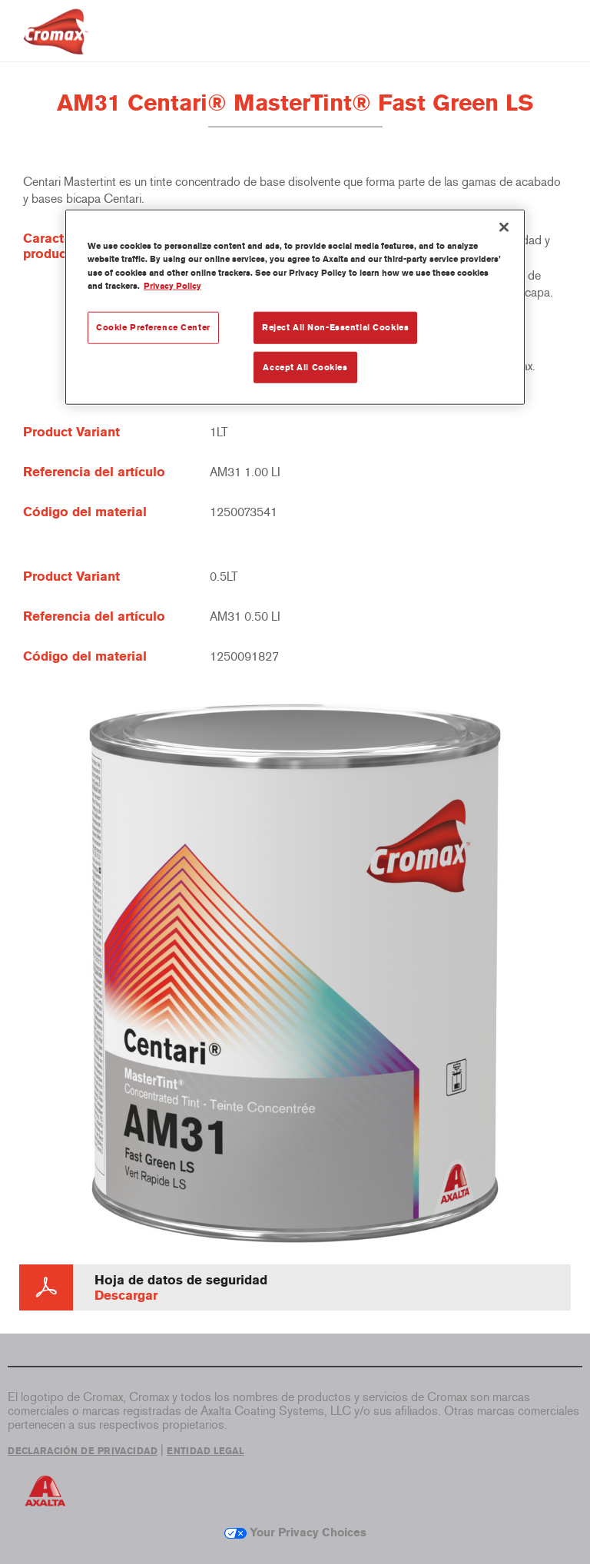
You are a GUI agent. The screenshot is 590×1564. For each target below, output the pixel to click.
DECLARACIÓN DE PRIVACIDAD (82, 1451)
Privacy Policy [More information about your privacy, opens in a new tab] (172, 285)
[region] (295, 307)
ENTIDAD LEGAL (205, 1451)
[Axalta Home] (55, 43)
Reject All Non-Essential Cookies (335, 326)
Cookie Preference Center (153, 326)
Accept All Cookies (305, 366)
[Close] (504, 227)
